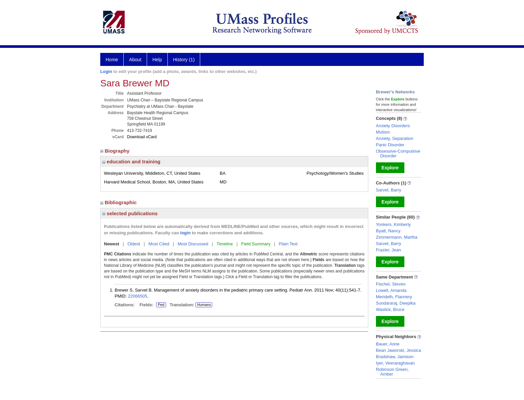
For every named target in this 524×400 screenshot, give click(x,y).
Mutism (383, 132)
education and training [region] (131, 161)
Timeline (225, 243)
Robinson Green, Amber (392, 372)
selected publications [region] (130, 213)
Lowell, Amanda (391, 290)
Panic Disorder (390, 144)
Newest (111, 243)
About (135, 59)
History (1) (184, 59)
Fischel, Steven (391, 284)
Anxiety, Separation (394, 138)
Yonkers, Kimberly (393, 224)
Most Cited (158, 243)
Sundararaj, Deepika (396, 303)
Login (106, 71)
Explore (390, 167)
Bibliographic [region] (119, 202)
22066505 (137, 296)
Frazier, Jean (388, 249)
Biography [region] (115, 151)
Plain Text (288, 243)
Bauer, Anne (388, 343)
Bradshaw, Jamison (395, 356)
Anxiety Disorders (393, 125)
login (185, 232)
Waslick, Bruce (390, 309)
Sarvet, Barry (388, 189)
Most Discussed (192, 243)
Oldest (134, 243)
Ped (160, 305)
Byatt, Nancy (388, 230)
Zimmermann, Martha (396, 237)
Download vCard (142, 137)
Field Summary (255, 243)
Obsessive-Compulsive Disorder (398, 153)
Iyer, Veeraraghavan (395, 363)
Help (157, 59)
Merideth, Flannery (394, 296)
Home (112, 59)
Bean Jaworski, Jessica (398, 350)
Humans (204, 305)
